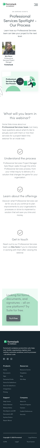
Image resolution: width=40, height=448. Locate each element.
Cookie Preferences (26, 411)
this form (15, 249)
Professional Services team (15, 129)
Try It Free (13, 320)
